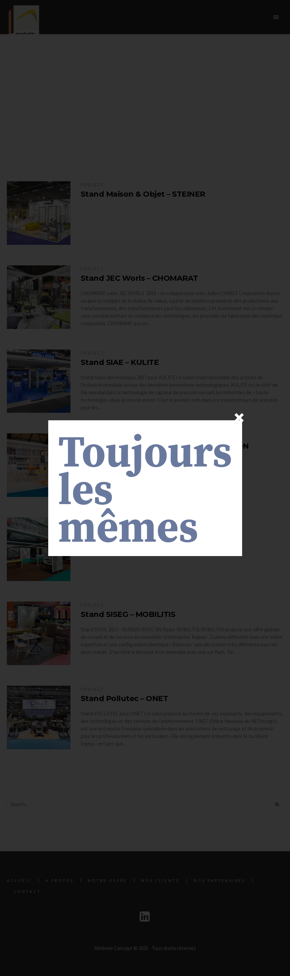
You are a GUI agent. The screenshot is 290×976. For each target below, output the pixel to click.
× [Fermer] (239, 417)
